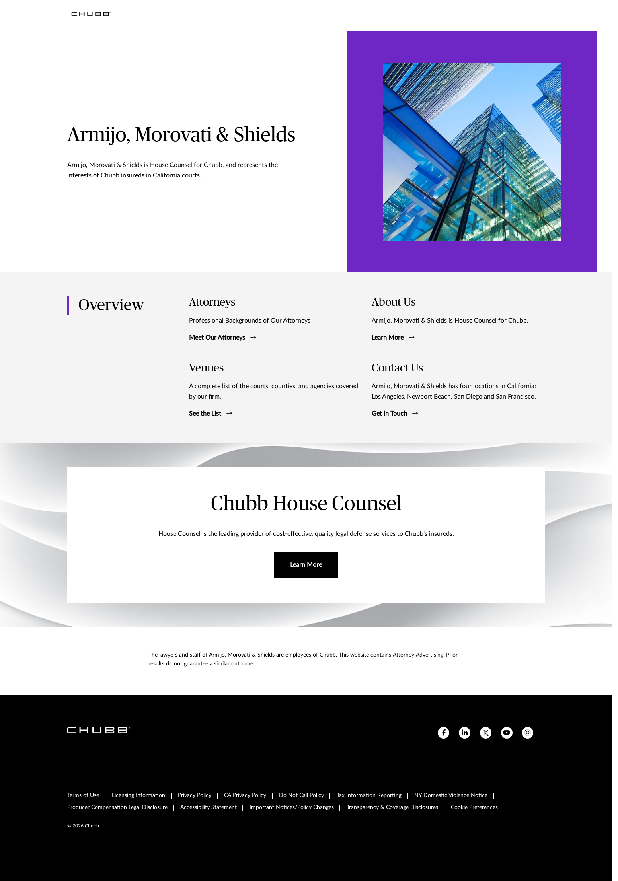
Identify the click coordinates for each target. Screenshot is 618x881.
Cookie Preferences (474, 807)
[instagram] (528, 733)
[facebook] (443, 733)
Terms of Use (83, 795)
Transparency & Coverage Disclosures (392, 807)
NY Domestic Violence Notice (450, 795)
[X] (485, 733)
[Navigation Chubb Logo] (91, 15)
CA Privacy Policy (245, 795)
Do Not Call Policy (301, 795)
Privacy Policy (194, 795)
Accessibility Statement (208, 807)
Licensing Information (138, 795)
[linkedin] (464, 733)
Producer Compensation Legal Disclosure (117, 807)
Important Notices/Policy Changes (292, 807)
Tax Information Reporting (369, 795)
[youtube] (507, 733)
